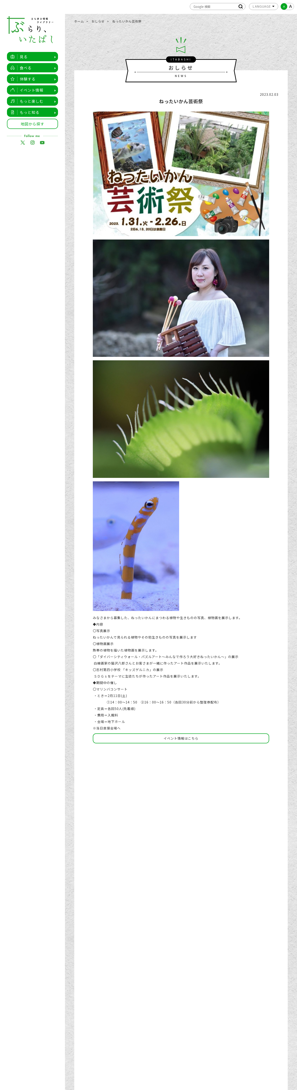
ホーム (79, 21)
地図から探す (32, 124)
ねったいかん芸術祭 (127, 21)
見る (18, 56)
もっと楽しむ (25, 101)
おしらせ (98, 21)
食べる (20, 67)
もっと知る (23, 112)
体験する (22, 79)
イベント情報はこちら (181, 738)
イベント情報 (25, 90)
